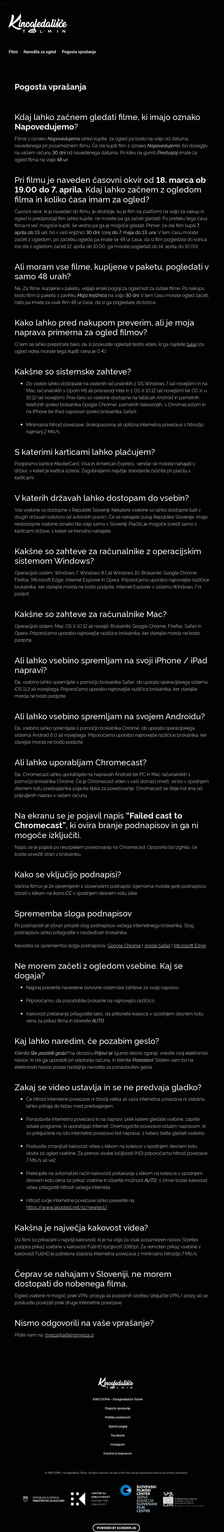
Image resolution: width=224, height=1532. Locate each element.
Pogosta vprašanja (79, 52)
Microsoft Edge (190, 945)
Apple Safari (157, 945)
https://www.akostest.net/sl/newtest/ (66, 1207)
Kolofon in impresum (118, 1453)
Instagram (118, 1444)
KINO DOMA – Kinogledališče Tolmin (118, 1399)
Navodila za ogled (40, 52)
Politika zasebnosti (117, 1417)
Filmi (13, 52)
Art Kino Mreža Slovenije (116, 1383)
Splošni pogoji (117, 1426)
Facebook (118, 1435)
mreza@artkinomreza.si (69, 1334)
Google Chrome (124, 945)
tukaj (192, 344)
